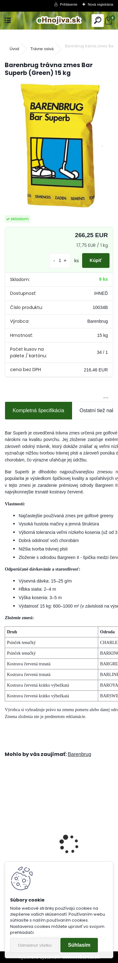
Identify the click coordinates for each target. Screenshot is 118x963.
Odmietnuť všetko (35, 945)
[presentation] (8, 833)
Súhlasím (79, 945)
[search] (97, 20)
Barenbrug (79, 754)
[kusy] (60, 260)
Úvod (14, 48)
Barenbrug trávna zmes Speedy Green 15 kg (59, 852)
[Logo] (59, 21)
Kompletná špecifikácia (38, 410)
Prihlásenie (68, 4)
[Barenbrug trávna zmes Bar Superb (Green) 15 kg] (59, 146)
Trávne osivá (41, 48)
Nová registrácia (100, 4)
